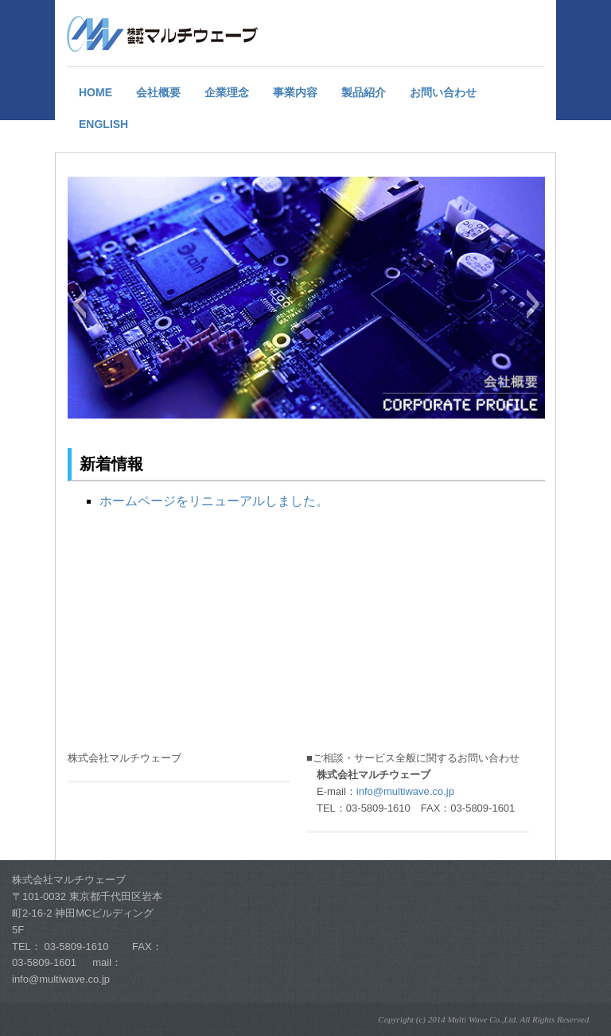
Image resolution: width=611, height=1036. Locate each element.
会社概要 (158, 92)
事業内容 (295, 92)
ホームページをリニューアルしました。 (214, 501)
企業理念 (226, 92)
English (103, 124)
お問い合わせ (443, 92)
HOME (95, 92)
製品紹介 (363, 92)
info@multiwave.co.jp (405, 791)
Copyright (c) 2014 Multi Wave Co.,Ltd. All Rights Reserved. (484, 1019)
